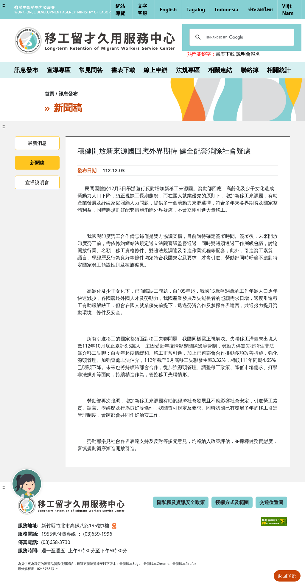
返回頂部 (287, 576)
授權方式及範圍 (232, 502)
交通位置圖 (271, 502)
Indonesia (226, 9)
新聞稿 (37, 162)
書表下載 (225, 54)
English (168, 9)
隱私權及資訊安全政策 (181, 502)
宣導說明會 (37, 182)
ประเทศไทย (260, 9)
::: (3, 5)
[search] (241, 37)
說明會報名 (248, 54)
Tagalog (195, 9)
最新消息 (37, 143)
